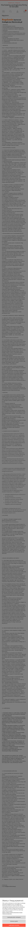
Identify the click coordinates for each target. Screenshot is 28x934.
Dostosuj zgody (14, 921)
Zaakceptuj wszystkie (14, 925)
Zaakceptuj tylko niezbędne (14, 917)
